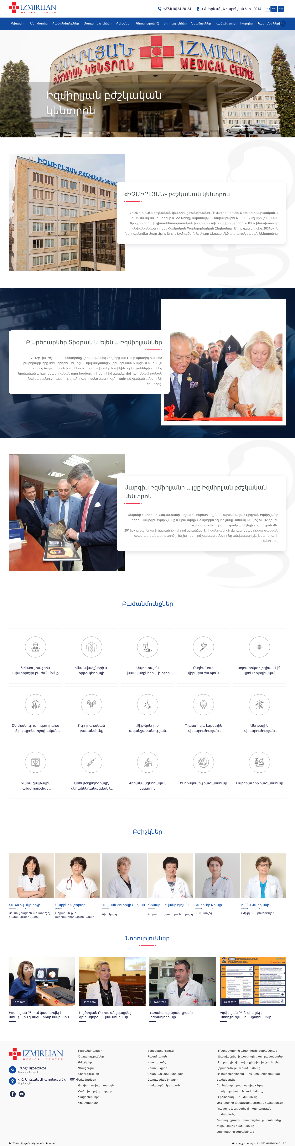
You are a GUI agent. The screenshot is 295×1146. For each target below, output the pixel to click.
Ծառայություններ (98, 23)
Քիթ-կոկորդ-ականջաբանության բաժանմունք (250, 1102)
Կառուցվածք (157, 1062)
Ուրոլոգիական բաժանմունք (237, 1097)
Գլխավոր (18, 23)
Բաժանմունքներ (65, 23)
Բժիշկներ (123, 23)
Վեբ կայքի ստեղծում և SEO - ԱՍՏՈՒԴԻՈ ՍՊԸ (259, 1143)
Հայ (268, 8)
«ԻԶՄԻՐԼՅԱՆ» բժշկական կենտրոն (177, 194)
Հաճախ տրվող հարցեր (234, 23)
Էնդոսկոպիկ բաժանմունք (235, 1125)
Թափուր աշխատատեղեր (97, 1085)
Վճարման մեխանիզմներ (166, 1073)
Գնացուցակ (147, 23)
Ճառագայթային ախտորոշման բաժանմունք (249, 1120)
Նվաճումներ (201, 23)
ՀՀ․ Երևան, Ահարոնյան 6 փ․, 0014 (228, 9)
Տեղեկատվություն (161, 1050)
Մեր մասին (39, 23)
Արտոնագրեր (157, 1068)
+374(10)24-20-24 (174, 9)
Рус (274, 8)
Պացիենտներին (270, 23)
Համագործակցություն (164, 1085)
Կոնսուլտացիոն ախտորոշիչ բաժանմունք (247, 1050)
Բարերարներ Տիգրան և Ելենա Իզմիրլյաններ (94, 342)
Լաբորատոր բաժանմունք (235, 1131)
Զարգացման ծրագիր (163, 1079)
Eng (281, 8)
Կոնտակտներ (88, 1102)
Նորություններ (175, 23)
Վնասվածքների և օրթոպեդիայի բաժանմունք (250, 1056)
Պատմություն (157, 1056)
